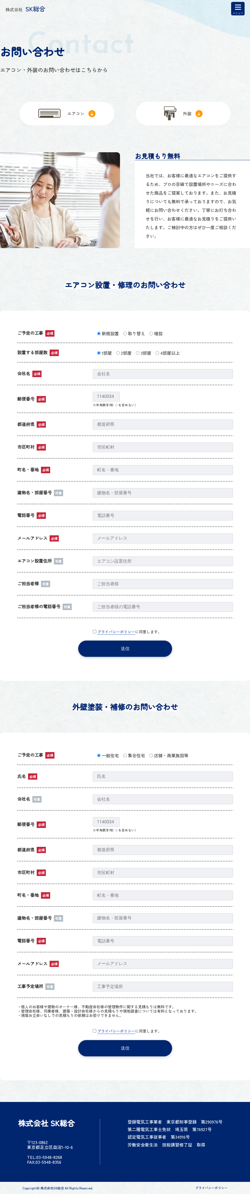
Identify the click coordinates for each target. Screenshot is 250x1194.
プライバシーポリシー (116, 631)
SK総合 (25, 8)
